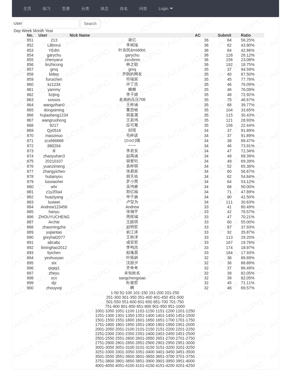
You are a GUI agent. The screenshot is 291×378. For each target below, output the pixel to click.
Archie (54, 222)
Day (17, 30)
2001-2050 (104, 329)
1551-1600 (124, 320)
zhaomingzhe (54, 227)
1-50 (115, 292)
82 (229, 45)
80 (229, 197)
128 (229, 55)
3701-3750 (185, 356)
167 (229, 242)
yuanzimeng (54, 166)
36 (206, 40)
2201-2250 (185, 329)
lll (54, 151)
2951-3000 (185, 342)
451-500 (176, 297)
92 (229, 232)
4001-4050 (104, 365)
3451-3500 (185, 352)
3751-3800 (104, 361)
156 (229, 59)
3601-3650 (145, 356)
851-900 (143, 306)
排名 (124, 8)
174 (229, 247)
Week (27, 30)
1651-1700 (164, 320)
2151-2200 (164, 329)
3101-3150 (145, 347)
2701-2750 (185, 338)
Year (49, 30)
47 (229, 151)
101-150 (140, 292)
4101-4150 (145, 365)
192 (229, 64)
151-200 (156, 292)
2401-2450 (164, 333)
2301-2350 (124, 333)
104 (229, 110)
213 (54, 40)
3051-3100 (124, 347)
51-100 (126, 292)
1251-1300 (104, 315)
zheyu (54, 273)
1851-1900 (145, 324)
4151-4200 (164, 365)
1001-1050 (104, 311)
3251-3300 (104, 352)
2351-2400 (145, 333)
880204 (54, 146)
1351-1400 (145, 315)
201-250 (172, 292)
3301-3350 (124, 352)
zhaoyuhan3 (54, 156)
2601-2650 (145, 338)
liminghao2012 (54, 247)
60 (229, 171)
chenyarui (54, 59)
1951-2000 (185, 324)
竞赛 (66, 8)
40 (229, 74)
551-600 (129, 302)
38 (229, 140)
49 (229, 156)
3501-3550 (104, 356)
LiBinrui (54, 45)
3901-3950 (164, 361)
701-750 (176, 302)
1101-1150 (145, 311)
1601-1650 (145, 320)
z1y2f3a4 (54, 192)
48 (229, 94)
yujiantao (54, 232)
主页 (27, 8)
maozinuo (54, 135)
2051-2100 (124, 329)
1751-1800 (104, 324)
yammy (53, 89)
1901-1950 (164, 324)
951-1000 (176, 306)
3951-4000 (185, 361)
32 (206, 258)
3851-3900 (145, 361)
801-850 (128, 306)
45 (229, 79)
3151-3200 (164, 347)
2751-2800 (104, 342)
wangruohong (54, 120)
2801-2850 (124, 342)
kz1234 (53, 84)
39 (229, 273)
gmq (54, 69)
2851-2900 (145, 342)
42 (229, 211)
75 (229, 99)
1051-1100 (124, 311)
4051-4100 (124, 365)
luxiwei (54, 202)
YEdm (54, 50)
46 (229, 84)
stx (54, 263)
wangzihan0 (54, 105)
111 (229, 202)
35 (206, 69)
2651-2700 (164, 338)
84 (229, 50)
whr (54, 186)
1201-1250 (185, 311)
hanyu (54, 211)
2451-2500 (185, 333)
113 (229, 237)
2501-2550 (104, 338)
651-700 (160, 302)
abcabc (53, 242)
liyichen (54, 252)
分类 (85, 8)
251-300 (113, 297)
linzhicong (54, 64)
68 (229, 186)
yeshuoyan (54, 258)
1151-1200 (164, 311)
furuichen (54, 79)
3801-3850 (124, 361)
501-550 (113, 302)
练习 (47, 8)
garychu (54, 55)
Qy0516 (54, 130)
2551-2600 (124, 338)
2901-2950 (164, 342)
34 (206, 130)
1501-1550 (104, 320)
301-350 (129, 297)
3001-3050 (104, 347)
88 (229, 105)
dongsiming (54, 110)
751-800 (112, 306)
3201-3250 (185, 347)
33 (206, 207)
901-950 (159, 306)
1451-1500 (185, 315)
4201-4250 (185, 365)
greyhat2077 (54, 237)
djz (54, 283)
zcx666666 (54, 140)
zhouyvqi (54, 288)
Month (38, 30)
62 (229, 176)
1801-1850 (124, 324)
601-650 (145, 302)
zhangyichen (54, 171)
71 (229, 192)
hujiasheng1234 (54, 115)
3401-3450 (164, 352)
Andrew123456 (54, 207)
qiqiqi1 (54, 268)
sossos (54, 99)
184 (229, 252)
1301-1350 (124, 315)
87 (229, 227)
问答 (143, 8)
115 (229, 115)
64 (229, 40)
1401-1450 (164, 315)
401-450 (160, 297)
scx (54, 278)
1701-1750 (185, 320)
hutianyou (54, 176)
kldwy (54, 74)
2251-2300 (104, 333)
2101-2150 (145, 329)
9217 (53, 125)
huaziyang (54, 197)
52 (229, 166)
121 (229, 120)
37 (229, 69)
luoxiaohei (54, 181)
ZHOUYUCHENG (54, 217)
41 (229, 207)
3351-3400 (145, 352)
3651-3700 (164, 356)
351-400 (145, 297)
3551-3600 (124, 356)
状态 (105, 8)
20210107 (54, 161)
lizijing (54, 94)
